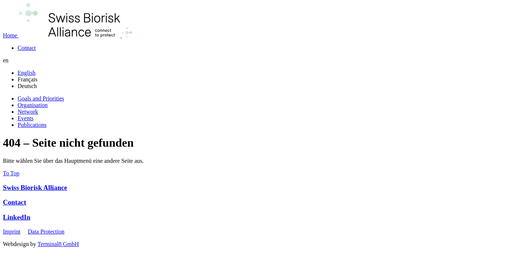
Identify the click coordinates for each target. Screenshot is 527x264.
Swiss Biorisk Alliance (35, 187)
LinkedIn (16, 217)
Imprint (11, 231)
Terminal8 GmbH (58, 244)
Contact (14, 202)
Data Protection (46, 231)
